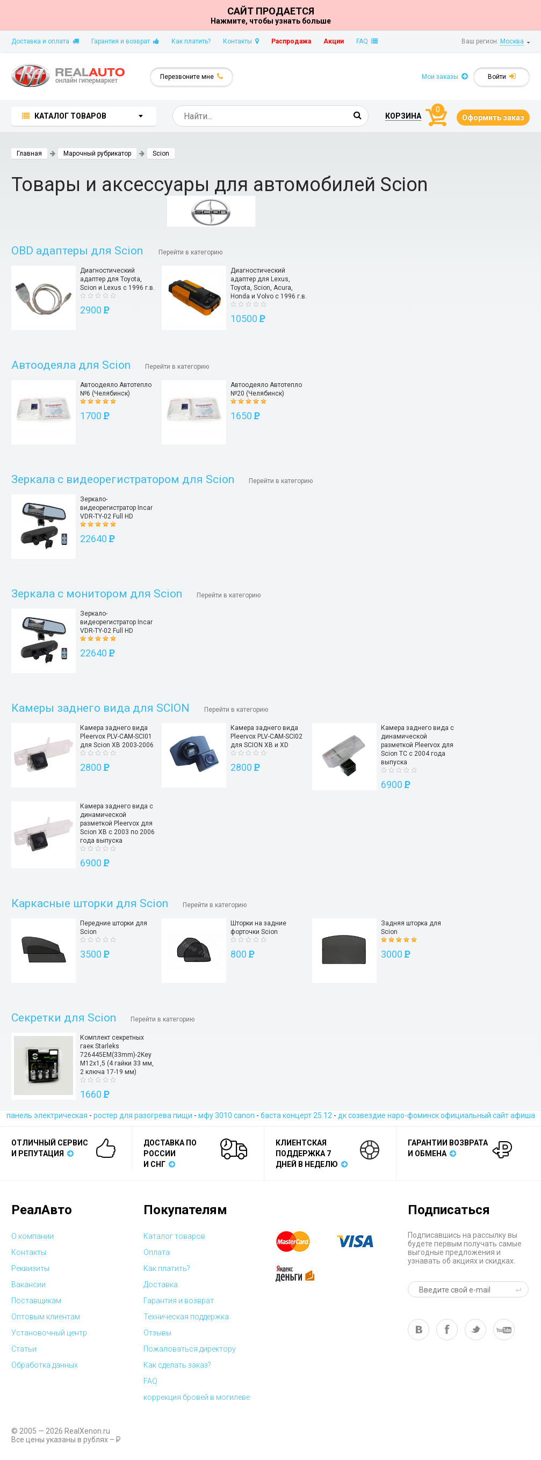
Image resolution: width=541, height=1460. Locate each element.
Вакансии (28, 1284)
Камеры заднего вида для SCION (100, 708)
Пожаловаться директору (189, 1349)
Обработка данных (44, 1365)
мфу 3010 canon (226, 1115)
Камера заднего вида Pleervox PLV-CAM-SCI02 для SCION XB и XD (266, 736)
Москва (512, 41)
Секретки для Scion (63, 1017)
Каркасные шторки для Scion (89, 903)
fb (447, 1329)
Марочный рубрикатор (97, 153)
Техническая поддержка (186, 1316)
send (520, 1289)
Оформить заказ (493, 117)
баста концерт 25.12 (296, 1115)
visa (363, 1241)
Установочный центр (49, 1332)
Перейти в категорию (190, 252)
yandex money (302, 1273)
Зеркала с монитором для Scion (96, 593)
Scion (161, 153)
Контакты (241, 41)
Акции (333, 41)
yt (504, 1329)
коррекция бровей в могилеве (196, 1397)
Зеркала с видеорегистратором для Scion (122, 479)
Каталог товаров (174, 1236)
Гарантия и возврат (125, 41)
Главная (29, 153)
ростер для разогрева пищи (142, 1115)
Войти (502, 76)
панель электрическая (47, 1115)
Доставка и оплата (45, 41)
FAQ (367, 41)
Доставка (160, 1284)
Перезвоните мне (191, 76)
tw (475, 1329)
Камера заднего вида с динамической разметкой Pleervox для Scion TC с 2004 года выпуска (417, 745)
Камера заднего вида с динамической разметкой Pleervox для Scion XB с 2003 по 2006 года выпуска (117, 823)
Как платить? (191, 41)
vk (418, 1329)
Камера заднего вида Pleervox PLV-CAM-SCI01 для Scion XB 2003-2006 (117, 736)
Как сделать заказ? (177, 1365)
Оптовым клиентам (45, 1316)
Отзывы (157, 1332)
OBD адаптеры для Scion (78, 250)
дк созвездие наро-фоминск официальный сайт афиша (436, 1115)
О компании (32, 1236)
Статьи (24, 1349)
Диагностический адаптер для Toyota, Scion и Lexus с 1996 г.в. (117, 279)
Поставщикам (36, 1300)
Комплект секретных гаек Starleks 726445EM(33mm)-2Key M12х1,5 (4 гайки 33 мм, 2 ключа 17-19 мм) (117, 1055)
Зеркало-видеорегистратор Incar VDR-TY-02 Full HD (116, 507)
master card (302, 1241)
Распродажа (291, 41)
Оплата (156, 1252)
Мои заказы (445, 76)
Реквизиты (30, 1268)
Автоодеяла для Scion (71, 365)
